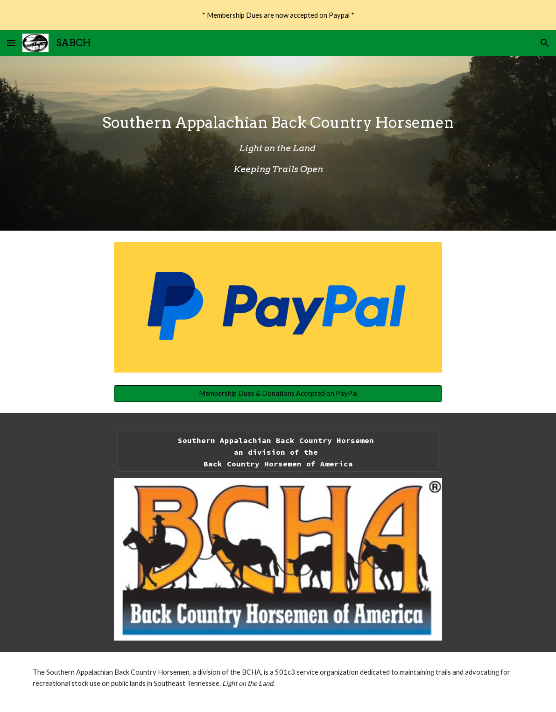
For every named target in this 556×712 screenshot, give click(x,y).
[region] (278, 15)
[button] (11, 43)
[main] (278, 143)
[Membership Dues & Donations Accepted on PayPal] (278, 393)
